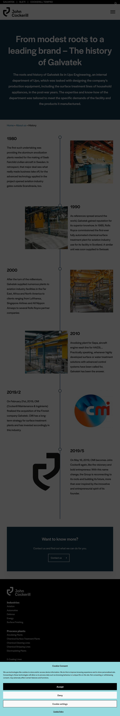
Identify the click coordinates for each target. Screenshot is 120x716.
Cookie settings (60, 703)
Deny (60, 695)
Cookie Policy (58, 711)
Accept (60, 686)
